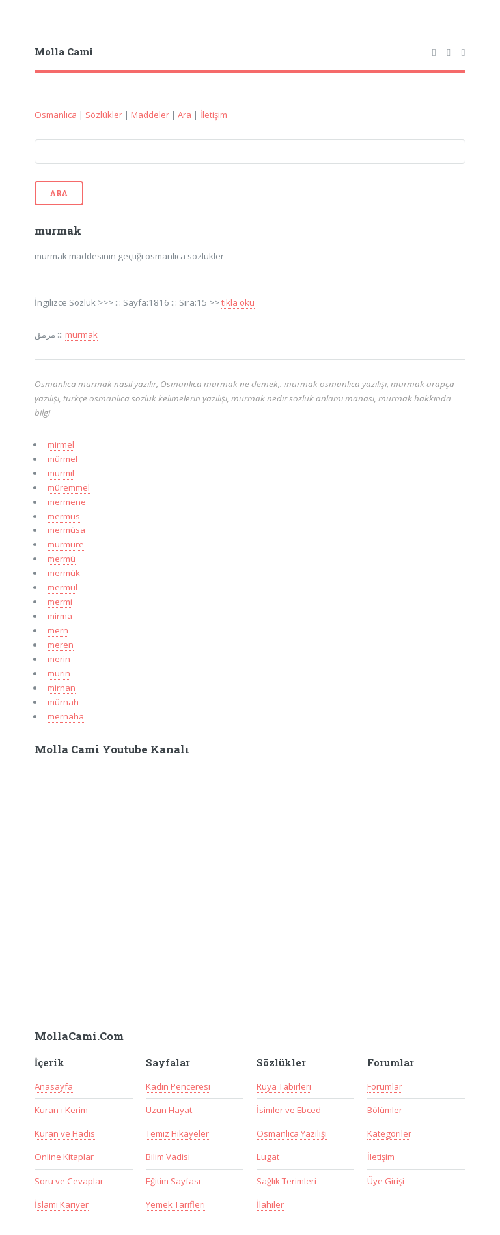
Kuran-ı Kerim (61, 1110)
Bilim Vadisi (168, 1157)
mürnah (63, 702)
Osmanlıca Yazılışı (292, 1133)
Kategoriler (389, 1133)
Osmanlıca (56, 115)
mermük (64, 573)
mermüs (64, 516)
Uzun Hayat (169, 1110)
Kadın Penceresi (178, 1086)
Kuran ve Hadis (65, 1133)
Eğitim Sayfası (173, 1181)
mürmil (61, 473)
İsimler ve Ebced (289, 1110)
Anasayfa (54, 1086)
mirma (60, 616)
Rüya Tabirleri (284, 1086)
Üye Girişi (385, 1181)
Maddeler (150, 115)
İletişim (213, 115)
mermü (62, 558)
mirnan (62, 687)
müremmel (69, 487)
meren (61, 644)
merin (59, 659)
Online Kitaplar (64, 1157)
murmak (81, 334)
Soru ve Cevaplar (69, 1181)
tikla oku (238, 302)
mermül (62, 587)
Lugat (268, 1157)
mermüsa (66, 530)
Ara (184, 115)
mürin (59, 673)
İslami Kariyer (62, 1204)
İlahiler (270, 1204)
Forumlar (384, 1086)
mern (58, 630)
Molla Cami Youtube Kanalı (112, 749)
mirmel (61, 444)
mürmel (62, 459)
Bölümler (384, 1110)
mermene (67, 502)
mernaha (66, 716)
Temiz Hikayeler (177, 1133)
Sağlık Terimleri (286, 1181)
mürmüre (66, 544)
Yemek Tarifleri (175, 1204)
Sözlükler (103, 115)
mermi (60, 601)
